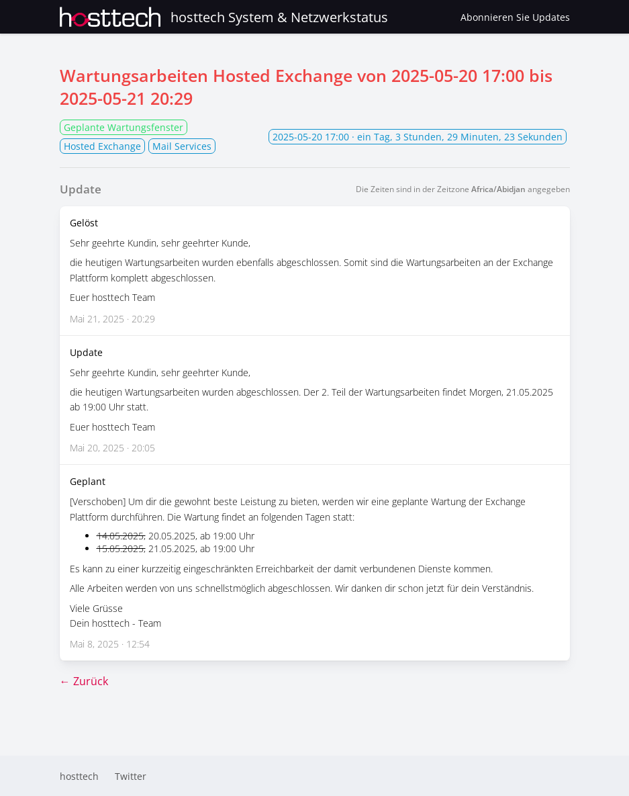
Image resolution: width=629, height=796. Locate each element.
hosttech (79, 776)
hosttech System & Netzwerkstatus (224, 17)
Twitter (130, 776)
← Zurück (84, 681)
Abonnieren (515, 17)
